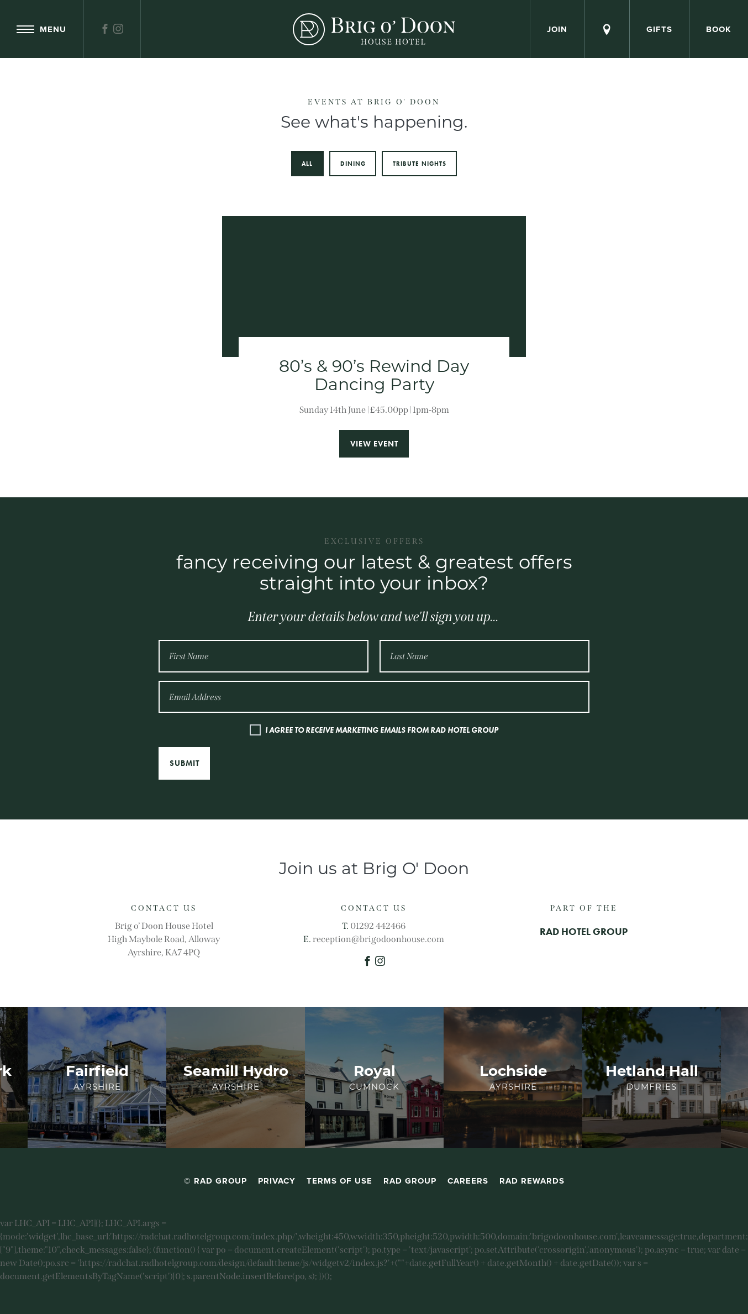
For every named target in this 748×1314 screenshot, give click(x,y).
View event (374, 444)
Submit (184, 763)
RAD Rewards (532, 1181)
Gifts (659, 29)
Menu (41, 29)
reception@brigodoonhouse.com (378, 939)
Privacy (277, 1181)
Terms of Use (339, 1181)
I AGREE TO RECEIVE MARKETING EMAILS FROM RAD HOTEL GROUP (381, 730)
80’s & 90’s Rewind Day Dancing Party (374, 375)
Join (557, 29)
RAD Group (409, 1181)
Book (718, 29)
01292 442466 (377, 926)
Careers (467, 1181)
